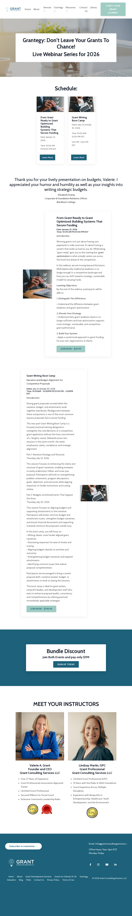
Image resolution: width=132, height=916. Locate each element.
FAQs (28, 910)
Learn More (47, 158)
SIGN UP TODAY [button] (66, 693)
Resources (71, 9)
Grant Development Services (38, 906)
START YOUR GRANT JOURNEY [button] (113, 9)
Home (27, 9)
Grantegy (58, 9)
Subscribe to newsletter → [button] (23, 875)
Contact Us (84, 9)
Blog (21, 910)
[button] (73, 359)
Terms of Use (68, 910)
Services (47, 9)
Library (94, 7)
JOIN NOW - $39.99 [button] (73, 360)
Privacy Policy (53, 910)
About (36, 9)
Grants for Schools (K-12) (66, 906)
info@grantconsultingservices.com (112, 873)
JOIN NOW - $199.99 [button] (42, 637)
